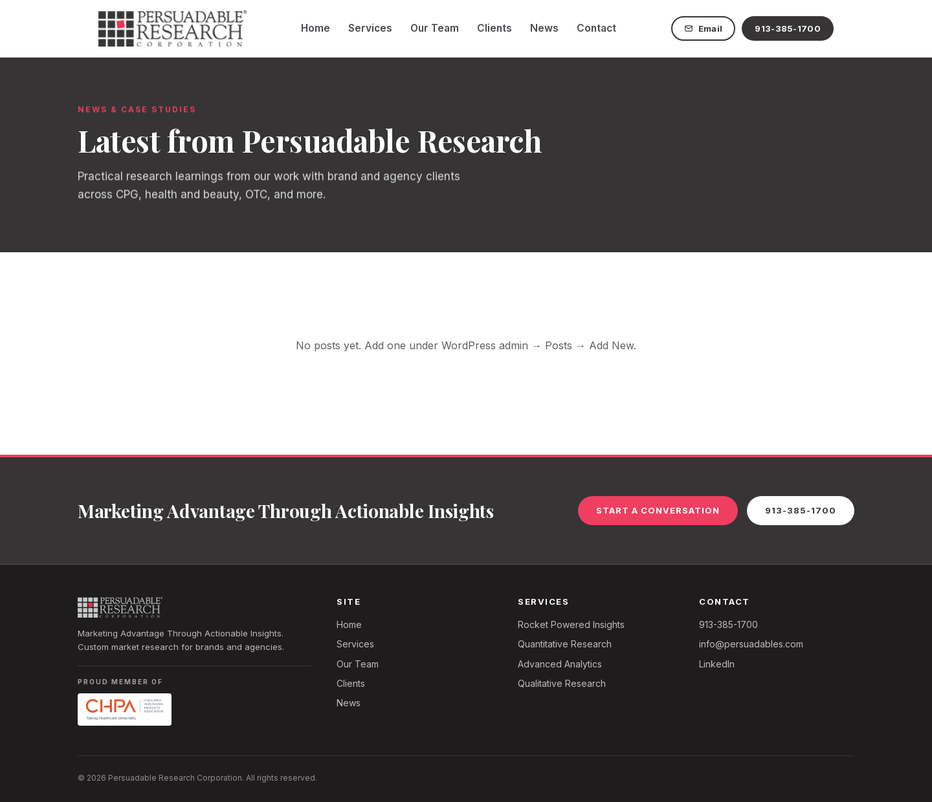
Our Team (434, 28)
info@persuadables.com (751, 643)
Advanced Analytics (560, 663)
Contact (596, 28)
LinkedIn (717, 663)
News (544, 28)
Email (703, 28)
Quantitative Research (565, 643)
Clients (494, 28)
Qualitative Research (562, 683)
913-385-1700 (788, 28)
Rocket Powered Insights (571, 624)
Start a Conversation (658, 510)
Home (315, 28)
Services (370, 28)
